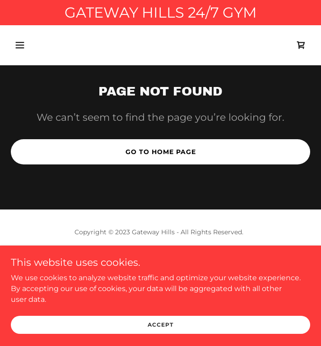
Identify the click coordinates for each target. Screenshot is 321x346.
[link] (301, 45)
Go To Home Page (161, 152)
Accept (160, 324)
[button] (45, 45)
